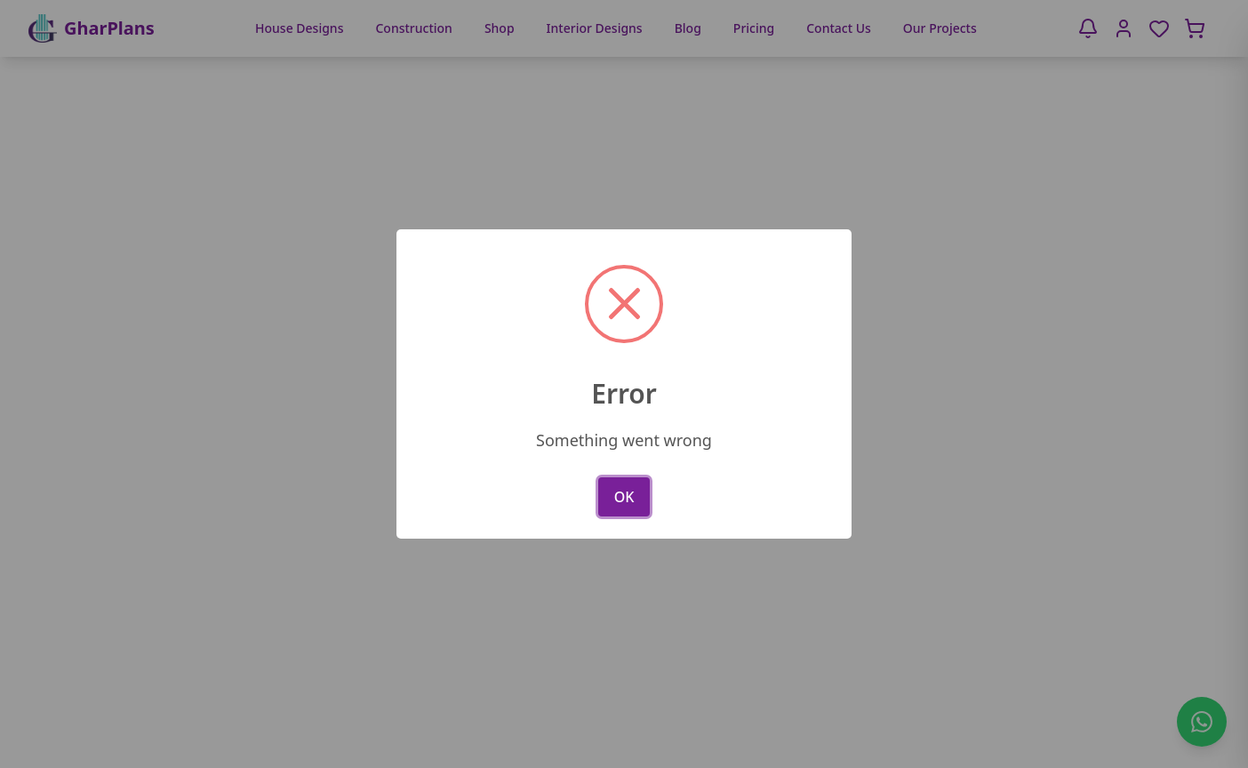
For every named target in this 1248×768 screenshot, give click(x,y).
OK (624, 497)
